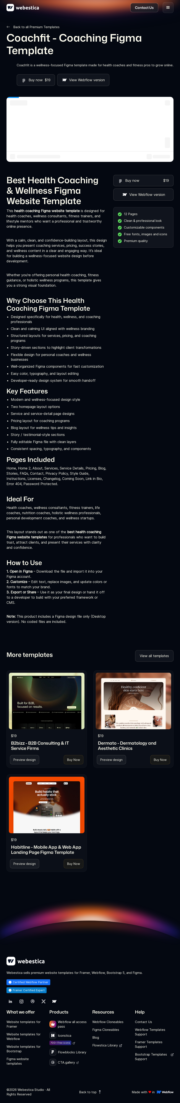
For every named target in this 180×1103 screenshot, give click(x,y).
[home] (22, 7)
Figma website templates (17, 1061)
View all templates (154, 656)
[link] (46, 701)
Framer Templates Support (148, 1044)
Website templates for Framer (23, 1024)
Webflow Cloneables (107, 1022)
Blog (95, 1037)
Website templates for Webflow (23, 1036)
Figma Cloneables (105, 1030)
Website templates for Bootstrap (23, 1049)
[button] (168, 7)
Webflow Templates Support (150, 1032)
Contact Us (143, 1022)
